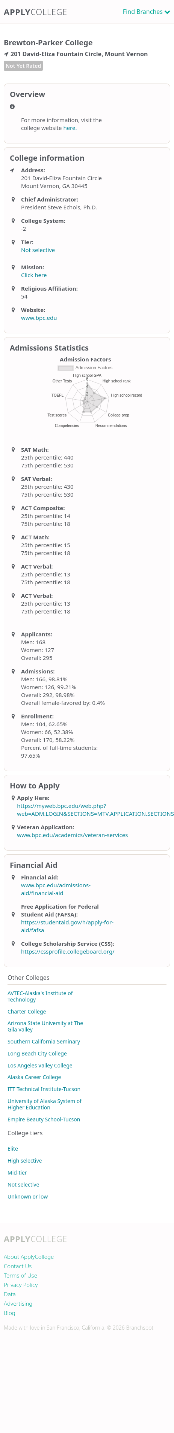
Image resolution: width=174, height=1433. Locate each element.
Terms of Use (20, 1275)
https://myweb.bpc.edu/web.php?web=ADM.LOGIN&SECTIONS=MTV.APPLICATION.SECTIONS (95, 809)
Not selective (38, 250)
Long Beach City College (37, 1053)
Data (10, 1294)
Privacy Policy (21, 1284)
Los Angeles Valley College (40, 1065)
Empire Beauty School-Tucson (44, 1119)
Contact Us (18, 1266)
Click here (34, 275)
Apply (35, 11)
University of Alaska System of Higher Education (45, 1104)
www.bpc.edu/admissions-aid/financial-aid (56, 889)
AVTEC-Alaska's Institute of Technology (40, 996)
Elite (13, 1148)
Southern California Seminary (44, 1041)
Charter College (27, 1011)
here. (70, 127)
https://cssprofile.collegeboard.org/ (68, 951)
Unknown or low (28, 1196)
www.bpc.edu (39, 317)
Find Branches (143, 12)
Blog (9, 1313)
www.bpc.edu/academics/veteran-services (72, 835)
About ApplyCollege (29, 1256)
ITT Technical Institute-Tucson (44, 1089)
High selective (25, 1160)
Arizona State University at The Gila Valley (45, 1026)
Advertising (18, 1303)
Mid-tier (17, 1172)
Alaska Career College (34, 1077)
